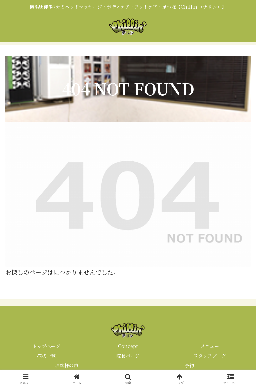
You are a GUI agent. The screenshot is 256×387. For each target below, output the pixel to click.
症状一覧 (46, 355)
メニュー (209, 346)
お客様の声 (66, 365)
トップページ (46, 346)
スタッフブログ (209, 355)
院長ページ (128, 355)
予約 (189, 365)
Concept (128, 346)
